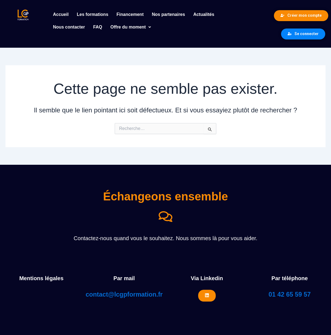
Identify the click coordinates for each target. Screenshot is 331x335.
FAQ (97, 27)
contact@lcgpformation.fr (124, 294)
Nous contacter (69, 27)
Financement (130, 14)
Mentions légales (41, 278)
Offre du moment (130, 27)
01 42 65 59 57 (290, 294)
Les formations (92, 14)
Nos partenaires (168, 14)
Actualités (203, 14)
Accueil (61, 14)
